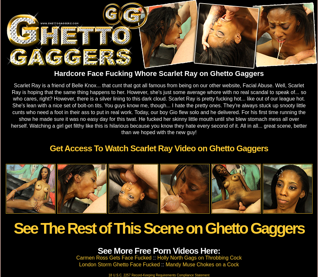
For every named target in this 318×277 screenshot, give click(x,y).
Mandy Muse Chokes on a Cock (202, 264)
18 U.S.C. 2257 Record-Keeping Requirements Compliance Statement (159, 275)
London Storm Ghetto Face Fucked (119, 264)
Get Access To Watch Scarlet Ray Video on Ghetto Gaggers (159, 148)
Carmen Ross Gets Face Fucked (114, 258)
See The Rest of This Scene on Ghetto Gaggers (159, 228)
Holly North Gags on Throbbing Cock (199, 258)
